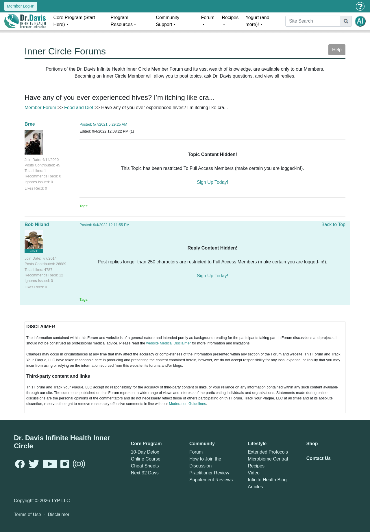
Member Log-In (20, 6)
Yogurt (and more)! (257, 21)
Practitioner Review (209, 472)
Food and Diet (78, 107)
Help (337, 49)
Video (254, 472)
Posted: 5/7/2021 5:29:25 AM (103, 124)
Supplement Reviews (211, 479)
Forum (207, 17)
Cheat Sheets (145, 465)
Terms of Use (27, 514)
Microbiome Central (268, 458)
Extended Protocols (268, 452)
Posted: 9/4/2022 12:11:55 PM (104, 225)
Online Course (145, 458)
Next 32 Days (145, 472)
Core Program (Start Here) (74, 21)
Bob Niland (37, 224)
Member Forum (40, 107)
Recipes (230, 17)
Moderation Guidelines (187, 403)
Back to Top (333, 224)
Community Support (167, 21)
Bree (30, 124)
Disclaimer (58, 514)
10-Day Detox (145, 452)
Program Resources (121, 21)
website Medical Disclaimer (168, 343)
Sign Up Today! (212, 182)
